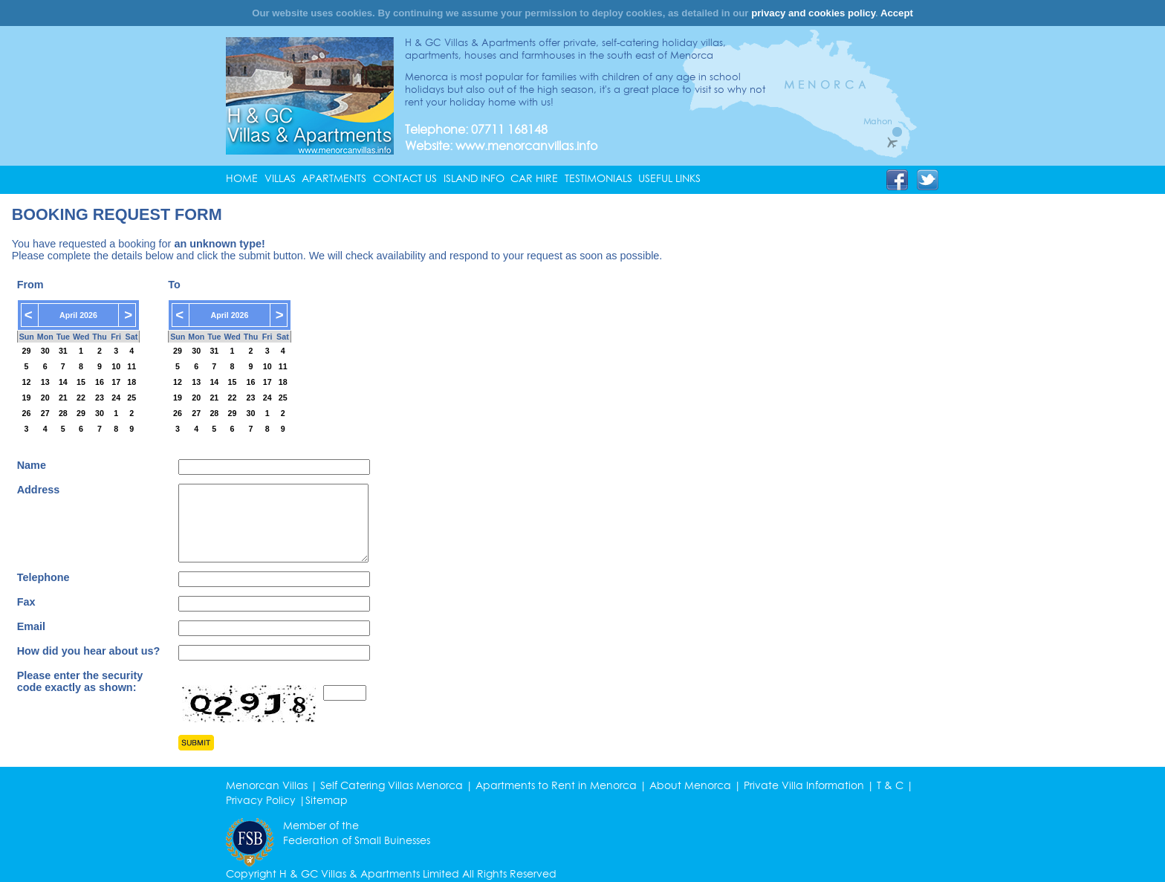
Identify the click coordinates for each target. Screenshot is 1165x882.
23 (99, 397)
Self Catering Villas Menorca (391, 785)
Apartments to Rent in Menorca (556, 785)
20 (45, 397)
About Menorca (690, 785)
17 (115, 381)
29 (26, 350)
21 (63, 397)
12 (26, 381)
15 (81, 381)
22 (81, 397)
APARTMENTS (334, 178)
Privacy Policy (261, 800)
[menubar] (466, 178)
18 (131, 381)
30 (45, 350)
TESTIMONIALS (598, 178)
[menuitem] (245, 178)
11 (131, 366)
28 (63, 413)
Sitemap (326, 800)
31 (63, 350)
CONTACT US (405, 178)
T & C (890, 785)
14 (63, 381)
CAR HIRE (534, 178)
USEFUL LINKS (669, 178)
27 (45, 413)
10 (115, 366)
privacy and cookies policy (813, 13)
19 (26, 397)
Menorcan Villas (267, 785)
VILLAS (280, 178)
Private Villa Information (804, 785)
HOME (242, 178)
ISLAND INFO (474, 178)
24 (115, 397)
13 (45, 381)
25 (131, 397)
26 (26, 413)
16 (99, 381)
